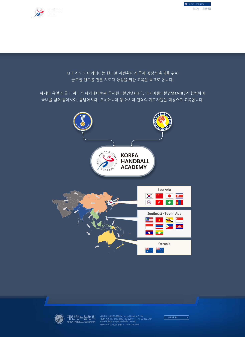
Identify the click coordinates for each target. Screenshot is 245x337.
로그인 (196, 9)
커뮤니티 (199, 13)
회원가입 (206, 9)
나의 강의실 (145, 13)
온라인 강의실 (118, 13)
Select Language (194, 4)
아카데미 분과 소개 (91, 13)
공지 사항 (172, 13)
